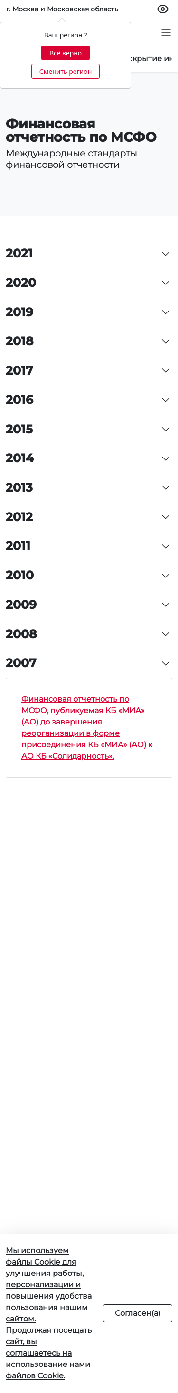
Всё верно (65, 52)
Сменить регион (65, 71)
